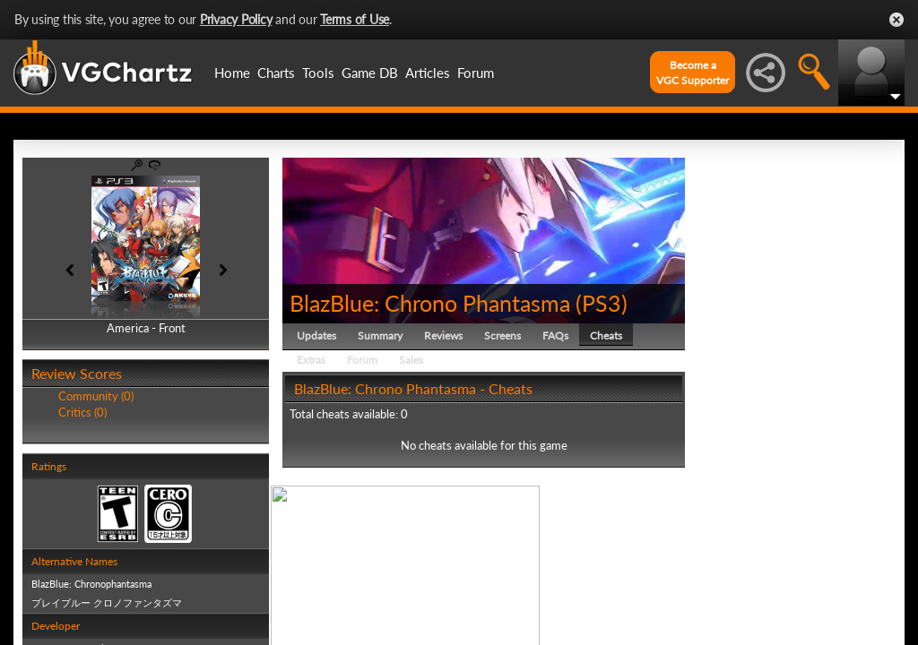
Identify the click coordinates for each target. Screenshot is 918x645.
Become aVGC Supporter (692, 72)
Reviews (443, 335)
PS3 (601, 302)
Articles (427, 72)
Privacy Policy (236, 19)
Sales (411, 359)
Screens (502, 335)
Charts (276, 72)
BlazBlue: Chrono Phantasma (430, 302)
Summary (380, 335)
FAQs (555, 335)
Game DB (370, 72)
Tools (318, 72)
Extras (311, 359)
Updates (316, 335)
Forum (475, 72)
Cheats (606, 335)
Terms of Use (354, 19)
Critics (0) (82, 412)
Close (896, 20)
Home (232, 72)
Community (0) (96, 396)
